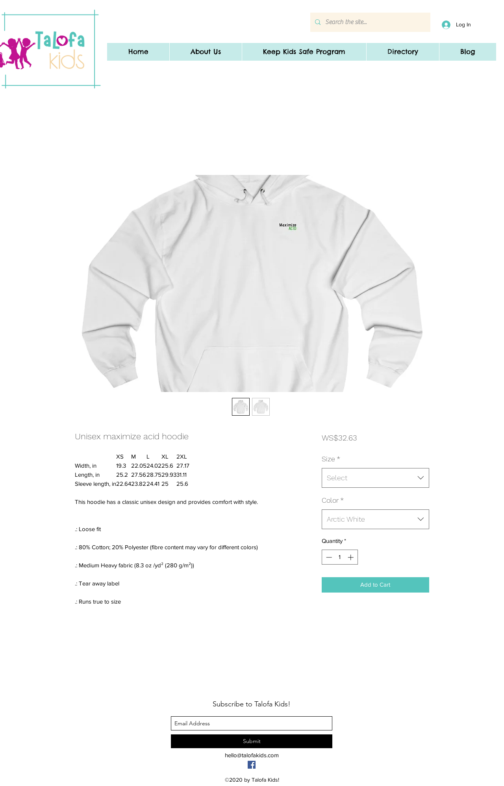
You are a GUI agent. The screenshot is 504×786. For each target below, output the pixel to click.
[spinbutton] (339, 557)
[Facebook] (252, 765)
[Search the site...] (369, 22)
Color (333, 500)
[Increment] (351, 557)
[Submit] (251, 741)
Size (331, 459)
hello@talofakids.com (252, 755)
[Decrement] (328, 557)
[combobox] (375, 478)
